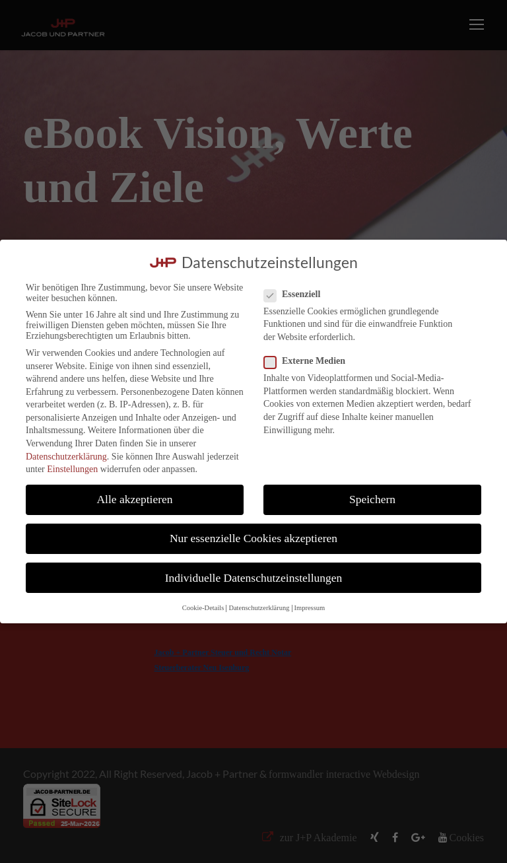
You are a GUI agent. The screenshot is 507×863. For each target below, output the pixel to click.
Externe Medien (309, 361)
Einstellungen (72, 469)
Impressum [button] (309, 607)
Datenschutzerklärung (66, 457)
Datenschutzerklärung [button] (258, 607)
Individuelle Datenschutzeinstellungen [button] (254, 577)
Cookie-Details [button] (203, 607)
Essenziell (297, 294)
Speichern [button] (372, 499)
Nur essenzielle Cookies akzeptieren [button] (253, 538)
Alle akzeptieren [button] (134, 499)
